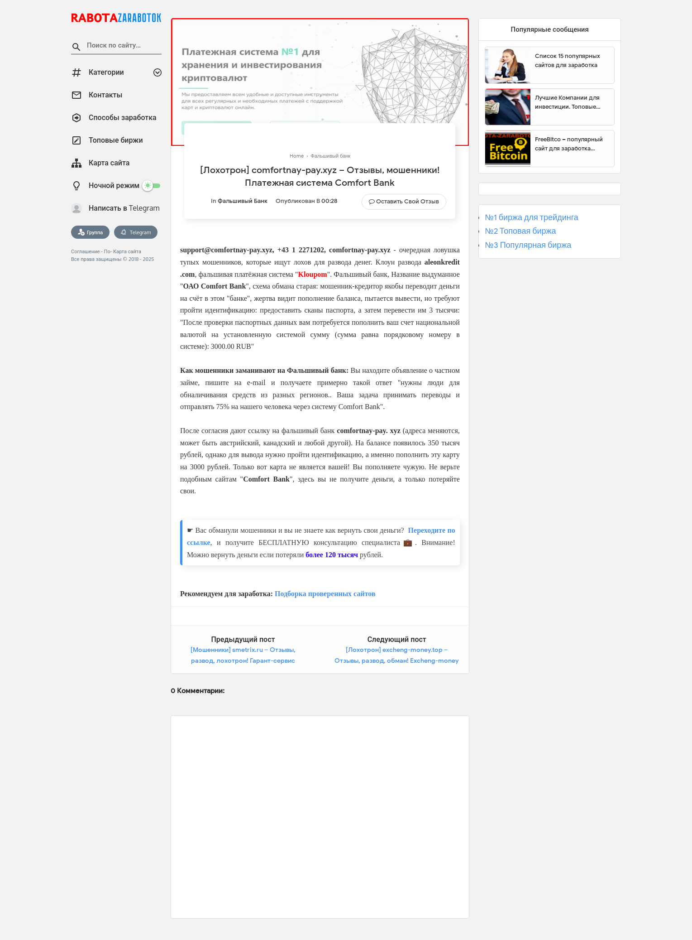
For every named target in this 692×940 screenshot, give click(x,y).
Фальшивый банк (242, 201)
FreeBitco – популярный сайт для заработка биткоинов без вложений (571, 144)
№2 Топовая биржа (520, 231)
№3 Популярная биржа (528, 245)
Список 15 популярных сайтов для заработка (567, 60)
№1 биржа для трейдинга (531, 217)
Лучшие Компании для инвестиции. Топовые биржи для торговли (567, 102)
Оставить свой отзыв (407, 201)
